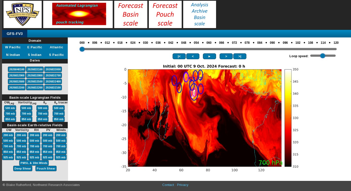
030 (145, 43)
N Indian (13, 55)
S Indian (34, 55)
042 (170, 43)
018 (120, 43)
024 (132, 43)
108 (310, 43)
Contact (168, 185)
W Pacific (13, 47)
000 (82, 43)
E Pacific (34, 47)
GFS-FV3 (15, 33)
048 (183, 43)
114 (323, 43)
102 (297, 43)
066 (221, 43)
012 (107, 43)
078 (247, 43)
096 (285, 43)
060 (209, 43)
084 (259, 43)
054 (196, 43)
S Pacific (56, 55)
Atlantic (56, 47)
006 (94, 43)
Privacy (183, 185)
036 (158, 43)
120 (336, 43)
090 (272, 43)
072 (234, 43)
